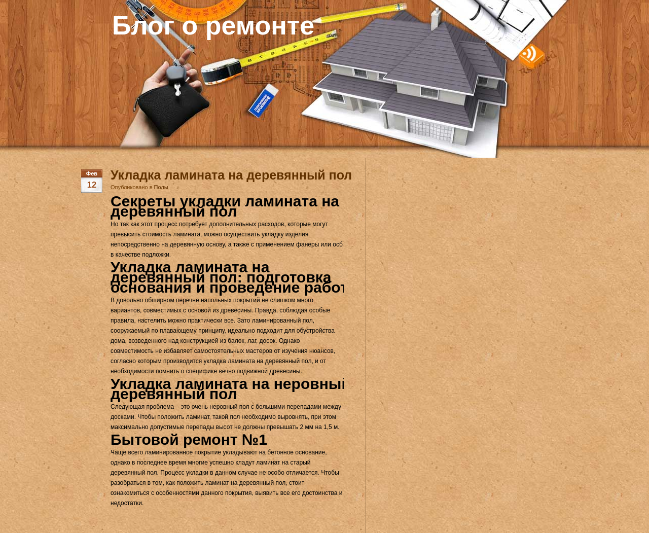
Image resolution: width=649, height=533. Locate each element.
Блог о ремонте (213, 25)
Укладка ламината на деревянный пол (231, 175)
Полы (161, 187)
